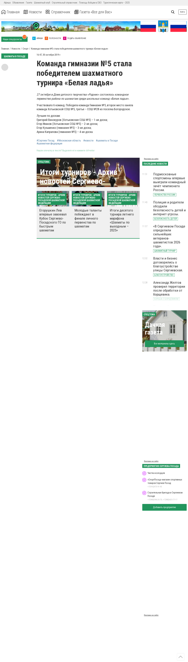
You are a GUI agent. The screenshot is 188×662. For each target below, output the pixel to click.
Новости (32, 12)
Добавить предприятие (164, 507)
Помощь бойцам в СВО (90, 2)
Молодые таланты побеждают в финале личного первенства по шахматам (88, 218)
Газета (29, 2)
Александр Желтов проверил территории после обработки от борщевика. (169, 288)
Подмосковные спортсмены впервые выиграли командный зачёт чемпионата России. (169, 182)
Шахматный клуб (42, 2)
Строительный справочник (64, 2)
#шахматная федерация (49, 143)
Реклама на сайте (151, 159)
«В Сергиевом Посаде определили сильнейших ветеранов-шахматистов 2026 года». (169, 236)
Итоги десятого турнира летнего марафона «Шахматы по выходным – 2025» (122, 220)
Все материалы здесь (164, 343)
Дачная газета (155, 328)
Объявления (18, 2)
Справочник (58, 12)
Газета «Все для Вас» (94, 12)
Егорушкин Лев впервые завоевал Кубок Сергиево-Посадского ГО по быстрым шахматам (53, 220)
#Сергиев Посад (45, 140)
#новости (88, 140)
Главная (10, 12)
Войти (182, 12)
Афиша (7, 2)
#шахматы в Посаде (107, 140)
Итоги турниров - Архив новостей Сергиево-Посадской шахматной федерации (78, 185)
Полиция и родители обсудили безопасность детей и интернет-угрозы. (169, 208)
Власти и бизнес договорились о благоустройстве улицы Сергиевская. (168, 264)
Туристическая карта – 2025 (116, 2)
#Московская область (69, 140)
